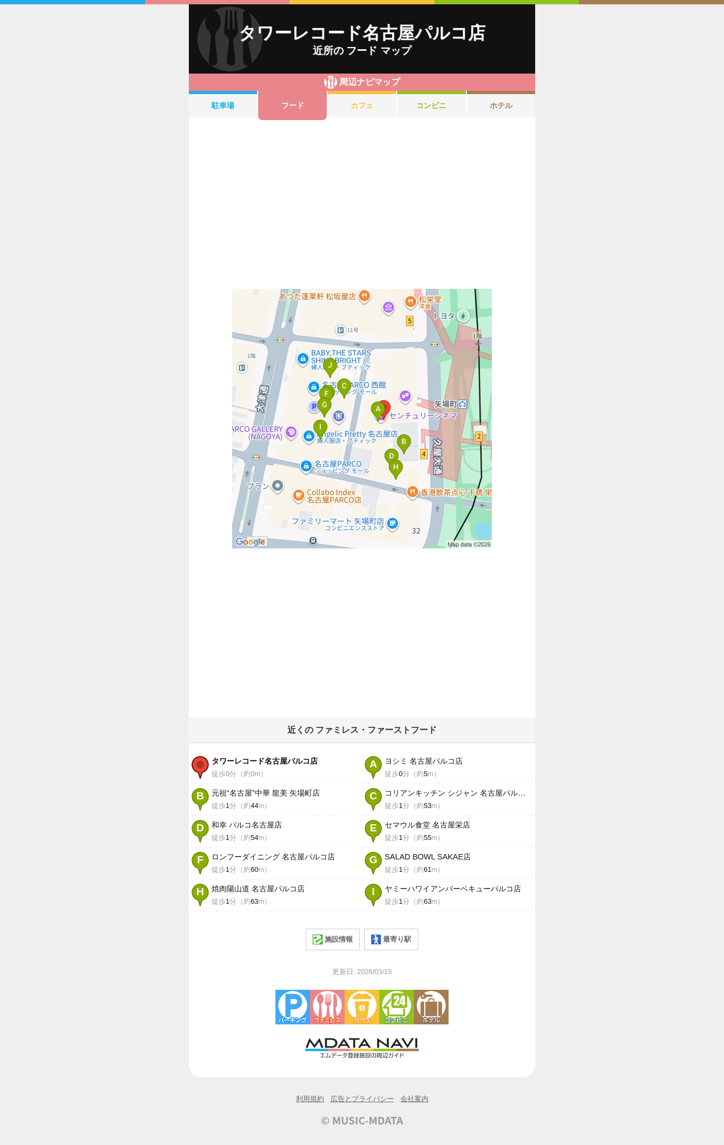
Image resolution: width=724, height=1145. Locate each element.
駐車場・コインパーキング (292, 1007)
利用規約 (310, 1099)
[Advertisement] (362, 204)
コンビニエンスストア (396, 1007)
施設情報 (333, 939)
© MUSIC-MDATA (362, 1120)
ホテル (501, 105)
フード (292, 105)
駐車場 (223, 105)
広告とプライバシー (362, 1099)
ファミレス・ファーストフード (327, 1007)
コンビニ (431, 105)
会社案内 (414, 1099)
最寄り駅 (391, 939)
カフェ (362, 105)
